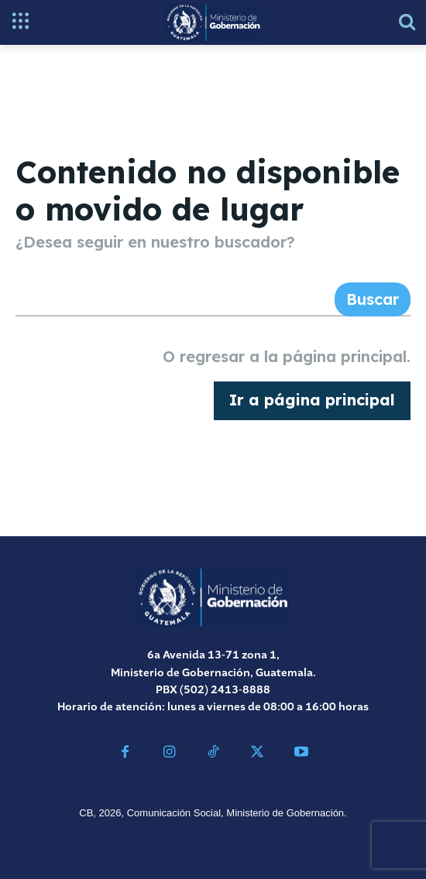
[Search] (373, 299)
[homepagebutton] (312, 400)
